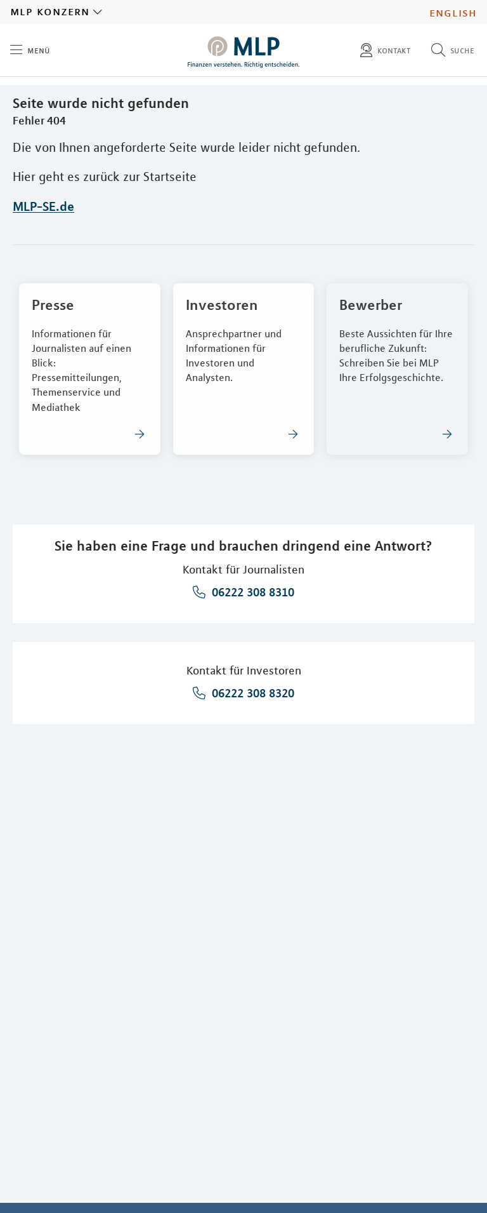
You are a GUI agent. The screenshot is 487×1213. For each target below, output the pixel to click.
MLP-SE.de (43, 206)
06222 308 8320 (251, 693)
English (453, 12)
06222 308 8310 (251, 592)
